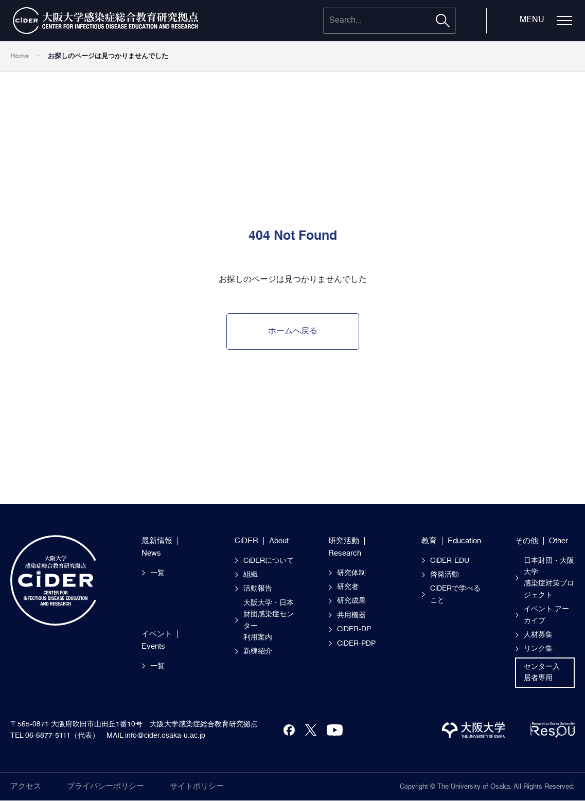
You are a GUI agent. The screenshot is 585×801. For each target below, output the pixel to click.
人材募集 (538, 634)
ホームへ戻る (292, 331)
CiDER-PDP (356, 643)
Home (19, 56)
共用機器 (351, 615)
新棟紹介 (257, 651)
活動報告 (257, 588)
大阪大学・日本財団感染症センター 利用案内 (268, 620)
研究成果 (351, 600)
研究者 (348, 587)
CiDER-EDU (449, 560)
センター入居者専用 (542, 672)
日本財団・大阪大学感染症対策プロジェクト (549, 578)
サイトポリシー (197, 786)
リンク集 (538, 648)
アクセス (25, 786)
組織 (250, 574)
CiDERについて (268, 560)
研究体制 (351, 573)
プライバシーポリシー (105, 786)
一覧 (157, 573)
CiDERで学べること (455, 594)
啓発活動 (444, 574)
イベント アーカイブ (546, 615)
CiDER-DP (354, 629)
